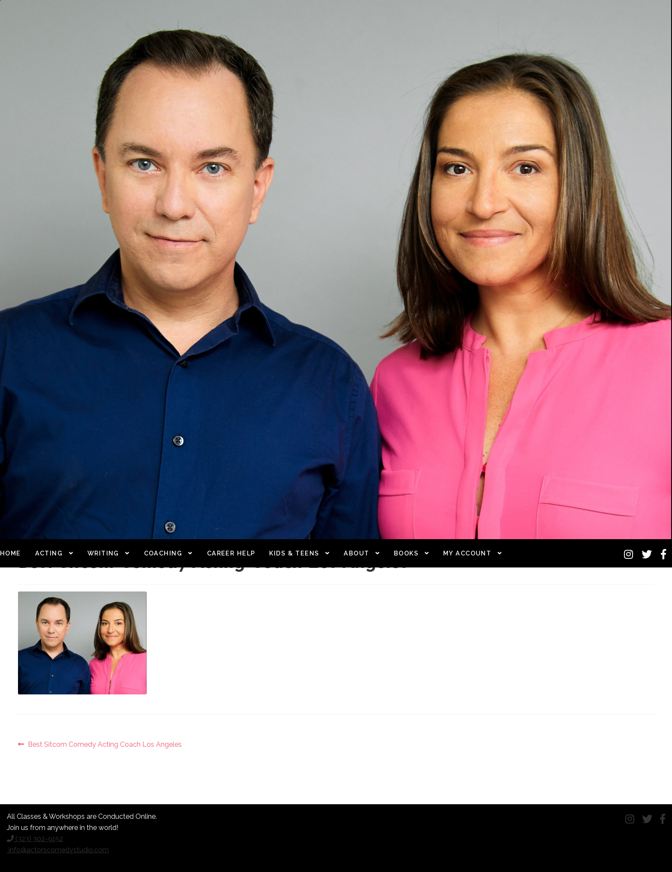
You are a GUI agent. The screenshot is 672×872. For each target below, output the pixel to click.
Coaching (163, 553)
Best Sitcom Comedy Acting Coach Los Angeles (104, 744)
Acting (49, 553)
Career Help (231, 553)
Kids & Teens (294, 553)
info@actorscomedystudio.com (58, 850)
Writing (103, 553)
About (356, 553)
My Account (467, 553)
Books (406, 553)
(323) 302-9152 (35, 839)
